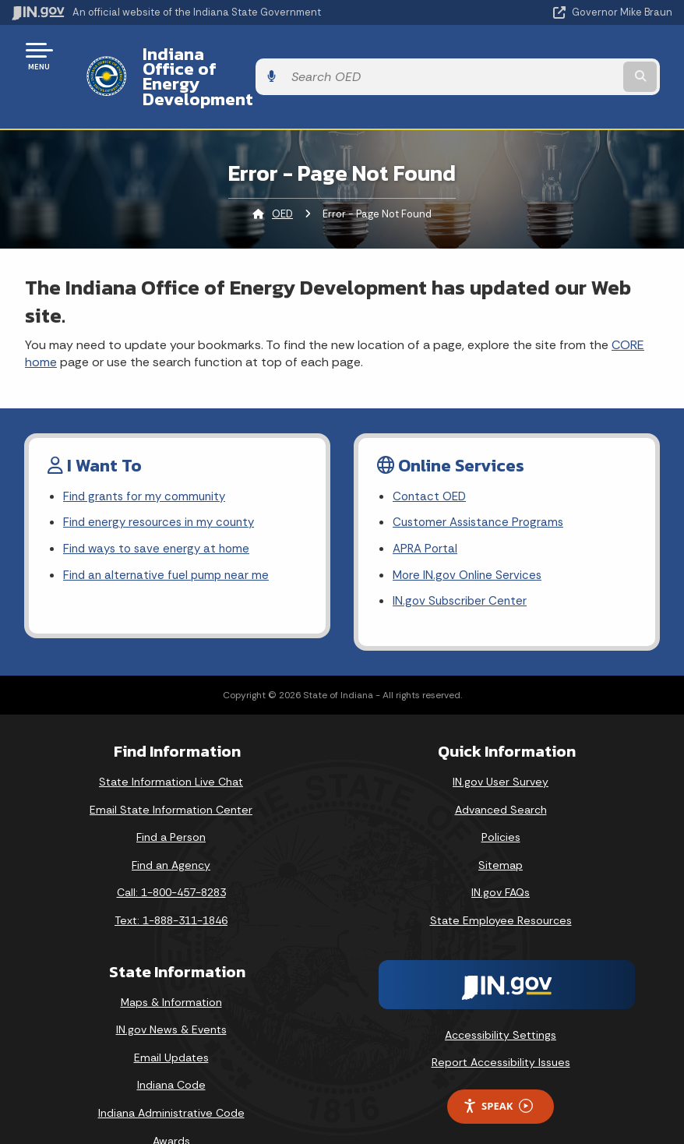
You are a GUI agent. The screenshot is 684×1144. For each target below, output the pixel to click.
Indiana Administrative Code (171, 1077)
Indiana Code (171, 1049)
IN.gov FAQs (500, 856)
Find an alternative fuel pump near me (169, 538)
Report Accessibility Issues (501, 1026)
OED (282, 171)
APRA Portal (426, 510)
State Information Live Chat (171, 746)
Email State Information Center (171, 774)
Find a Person (171, 801)
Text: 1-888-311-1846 (171, 884)
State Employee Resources (501, 884)
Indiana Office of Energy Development (283, 55)
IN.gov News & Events (171, 994)
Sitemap (500, 829)
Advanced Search (501, 774)
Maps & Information (171, 966)
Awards (171, 1105)
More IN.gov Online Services (470, 538)
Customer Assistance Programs (482, 483)
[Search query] (574, 56)
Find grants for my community (148, 455)
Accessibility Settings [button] (500, 999)
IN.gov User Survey (500, 746)
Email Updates (171, 1022)
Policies (500, 801)
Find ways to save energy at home (160, 510)
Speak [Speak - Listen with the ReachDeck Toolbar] (498, 1070)
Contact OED (431, 455)
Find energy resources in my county (164, 483)
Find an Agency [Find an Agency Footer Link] (171, 829)
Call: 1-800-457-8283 (171, 856)
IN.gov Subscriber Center (462, 565)
